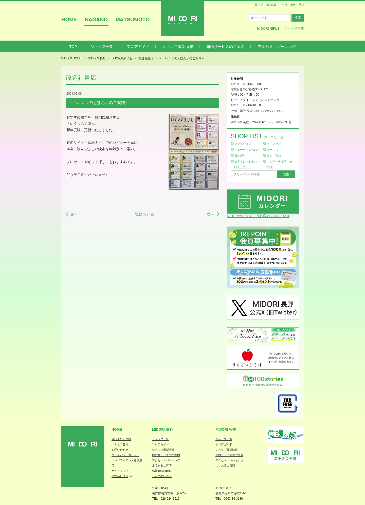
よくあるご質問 (162, 465)
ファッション (242, 143)
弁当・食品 (274, 155)
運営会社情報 (120, 476)
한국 (284, 4)
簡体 (301, 4)
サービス (272, 149)
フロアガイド (137, 46)
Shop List (257, 136)
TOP (73, 46)
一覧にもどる (142, 214)
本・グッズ (274, 143)
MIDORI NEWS (121, 439)
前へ (75, 214)
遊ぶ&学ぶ (240, 155)
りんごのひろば (162, 476)
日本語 (259, 4)
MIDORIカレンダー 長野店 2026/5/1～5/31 (258, 216)
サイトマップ (120, 470)
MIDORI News (268, 28)
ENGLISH (272, 4)
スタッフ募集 (294, 28)
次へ (210, 214)
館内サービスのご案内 (225, 46)
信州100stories (161, 470)
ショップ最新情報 (178, 46)
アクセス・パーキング (277, 46)
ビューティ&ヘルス (246, 149)
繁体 (293, 4)
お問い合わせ (120, 449)
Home (117, 429)
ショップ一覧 (101, 46)
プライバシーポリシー (125, 455)
